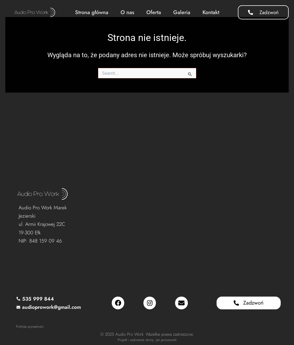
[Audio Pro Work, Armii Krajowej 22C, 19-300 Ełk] (179, 225)
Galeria (181, 12)
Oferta (153, 12)
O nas (127, 12)
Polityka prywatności (30, 326)
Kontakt (210, 12)
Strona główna (91, 12)
